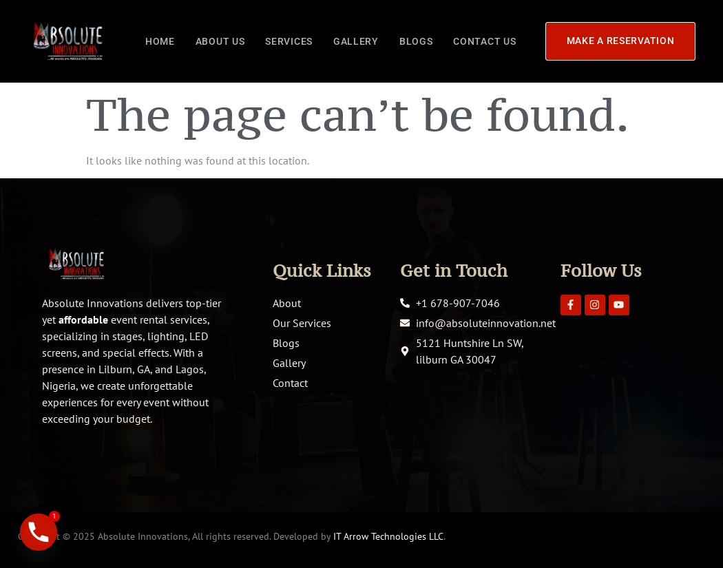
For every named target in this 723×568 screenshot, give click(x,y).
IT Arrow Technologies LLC (388, 536)
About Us (220, 41)
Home (160, 41)
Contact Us (484, 41)
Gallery (356, 41)
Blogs (416, 41)
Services (289, 41)
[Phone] (38, 532)
